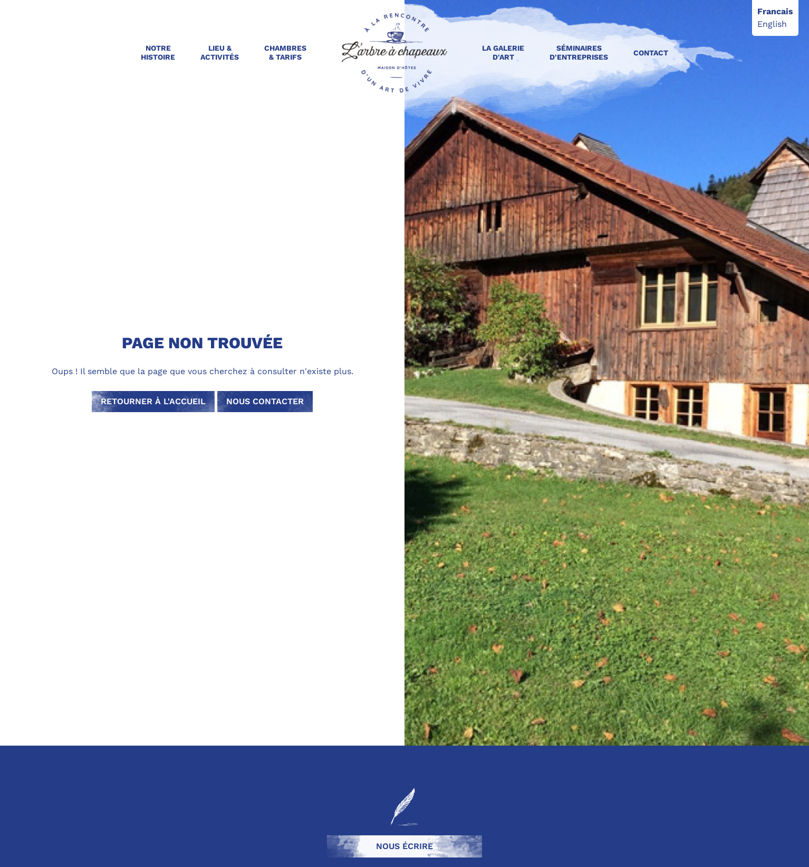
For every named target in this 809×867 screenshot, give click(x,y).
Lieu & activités (219, 52)
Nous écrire (404, 846)
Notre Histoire (158, 52)
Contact (650, 53)
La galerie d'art (503, 52)
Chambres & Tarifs (285, 52)
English (772, 24)
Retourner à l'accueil (153, 401)
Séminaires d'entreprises (579, 52)
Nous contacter (265, 401)
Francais (775, 11)
